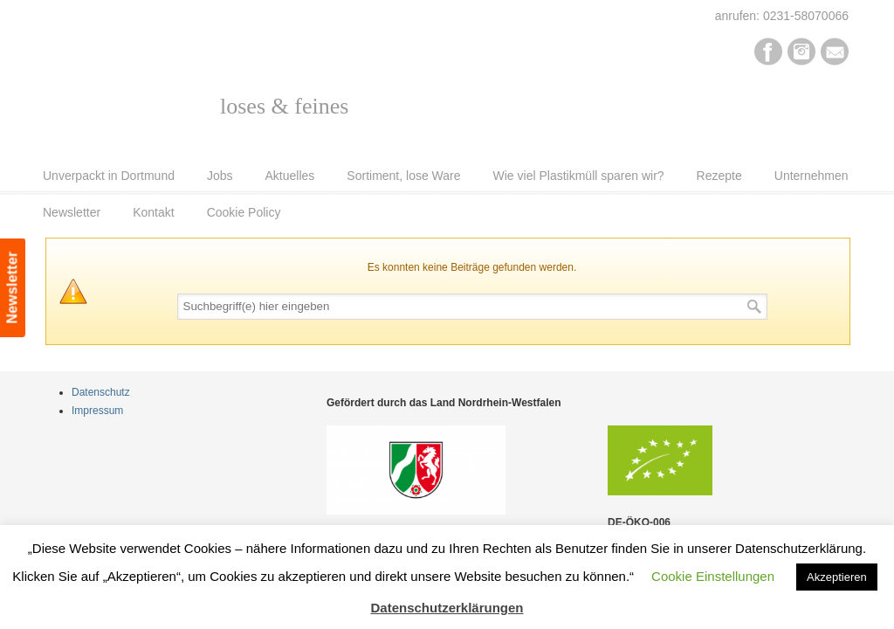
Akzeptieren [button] (837, 577)
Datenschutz (101, 392)
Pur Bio (161, 92)
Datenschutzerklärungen (446, 607)
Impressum (97, 410)
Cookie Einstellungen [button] (712, 576)
